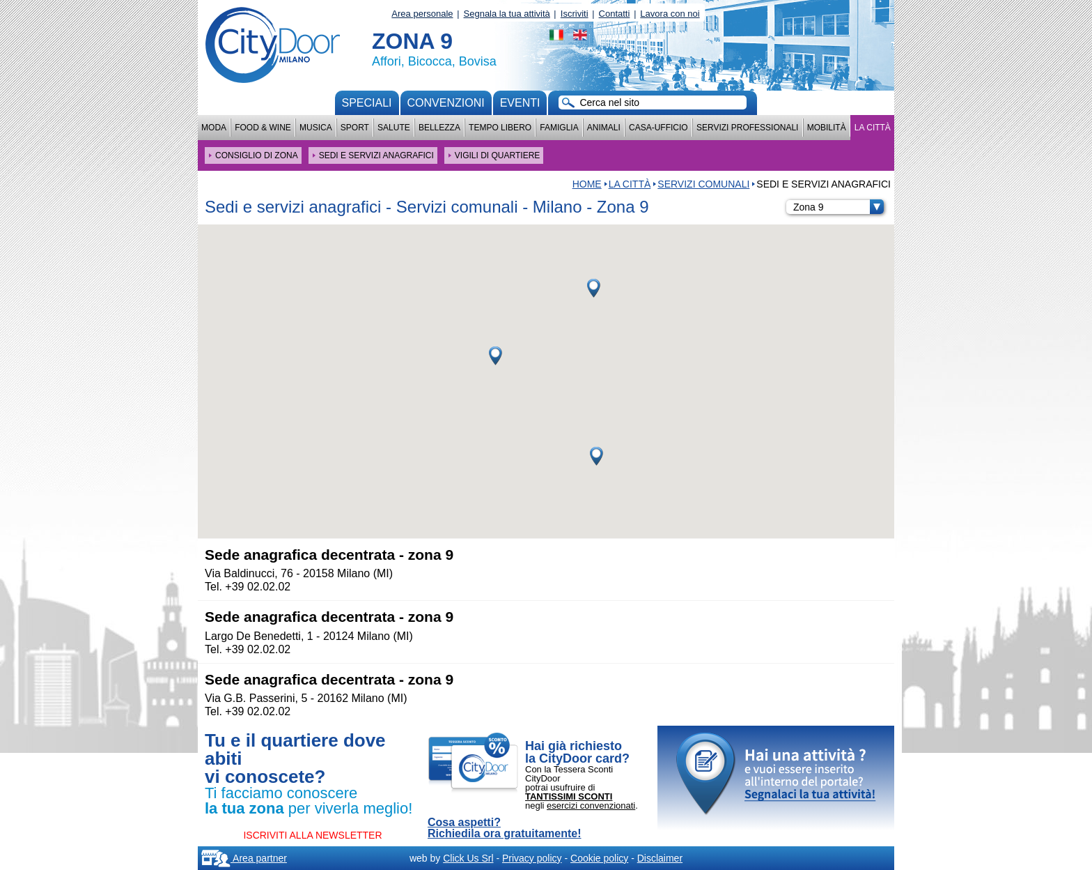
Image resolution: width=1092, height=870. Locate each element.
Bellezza (439, 127)
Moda (213, 127)
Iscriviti (574, 13)
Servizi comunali (703, 184)
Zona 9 (838, 207)
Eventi (520, 103)
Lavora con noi (669, 13)
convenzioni (446, 103)
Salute (393, 127)
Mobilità (826, 127)
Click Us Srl (468, 858)
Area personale (422, 13)
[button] (495, 355)
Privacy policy (532, 858)
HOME (587, 184)
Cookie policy (599, 858)
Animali (604, 127)
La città (873, 127)
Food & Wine (263, 127)
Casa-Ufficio (658, 127)
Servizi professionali (747, 127)
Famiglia (559, 127)
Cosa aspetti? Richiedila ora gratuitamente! (505, 828)
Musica (315, 127)
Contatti (614, 13)
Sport (355, 127)
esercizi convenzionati (591, 805)
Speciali (367, 103)
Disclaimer (659, 858)
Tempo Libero (500, 127)
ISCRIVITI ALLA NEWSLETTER (312, 835)
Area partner (244, 858)
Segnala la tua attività (507, 13)
